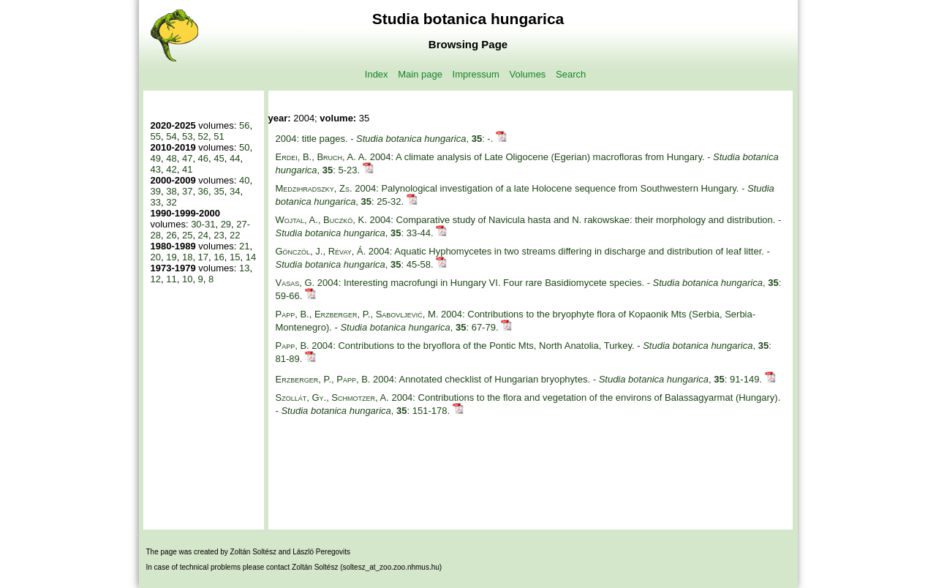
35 (219, 191)
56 (244, 125)
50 (244, 147)
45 (219, 158)
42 (171, 169)
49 (156, 158)
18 (187, 257)
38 (171, 191)
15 (235, 257)
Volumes (528, 74)
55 (156, 136)
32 (171, 202)
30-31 (203, 224)
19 (171, 257)
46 (203, 158)
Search (571, 74)
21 (244, 246)
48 (171, 158)
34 (235, 191)
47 (187, 158)
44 (235, 158)
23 (219, 235)
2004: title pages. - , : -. (386, 138)
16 (219, 257)
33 (156, 202)
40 (244, 180)
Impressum (476, 74)
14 (251, 257)
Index (376, 74)
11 (171, 279)
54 (171, 136)
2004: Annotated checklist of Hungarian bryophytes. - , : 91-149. (520, 379)
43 (156, 169)
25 (187, 235)
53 (187, 136)
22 (235, 235)
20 (156, 257)
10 (187, 279)
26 (171, 235)
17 (203, 257)
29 (226, 224)
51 (219, 136)
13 (244, 268)
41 (187, 169)
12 (156, 279)
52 (203, 136)
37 (187, 191)
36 (203, 191)
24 (203, 235)
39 (156, 191)
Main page (420, 74)
